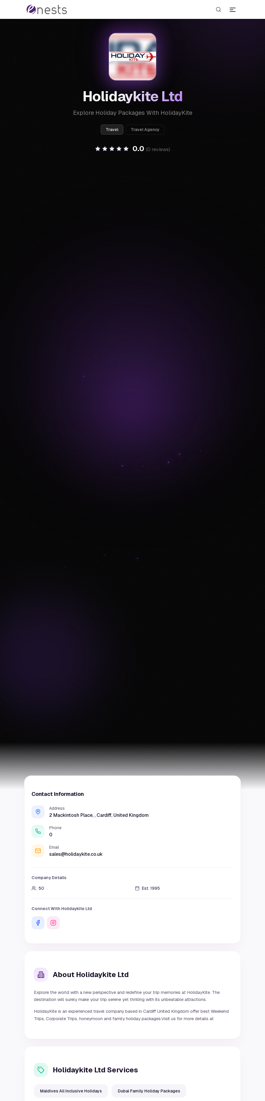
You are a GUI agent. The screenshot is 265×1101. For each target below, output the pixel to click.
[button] (132, 148)
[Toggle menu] (232, 9)
